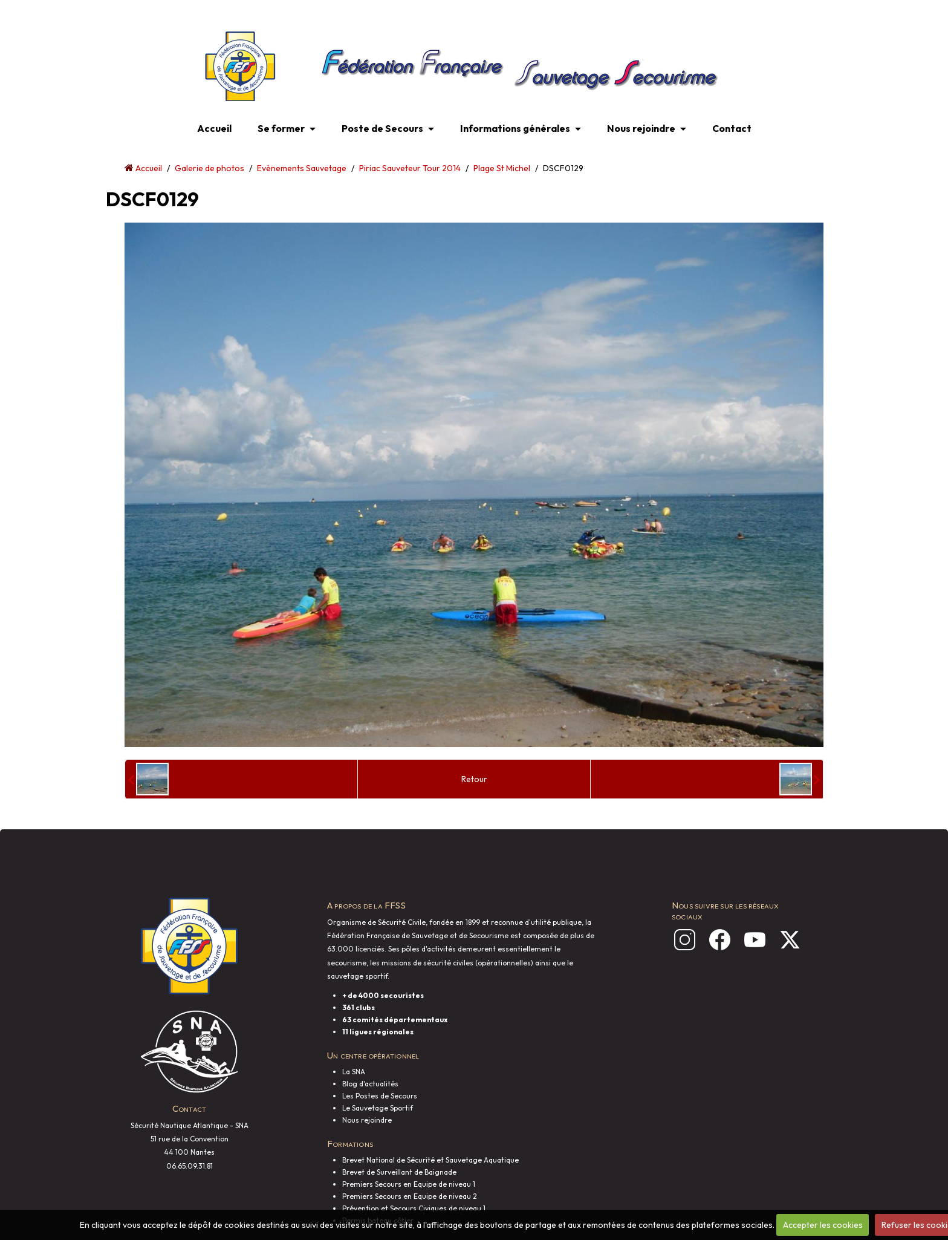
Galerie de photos (209, 168)
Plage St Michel (501, 168)
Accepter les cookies (823, 1224)
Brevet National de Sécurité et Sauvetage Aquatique (430, 1159)
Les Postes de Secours (379, 1095)
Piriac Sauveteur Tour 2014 (410, 168)
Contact (732, 128)
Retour (474, 779)
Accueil (214, 128)
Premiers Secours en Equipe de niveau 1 (408, 1184)
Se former (281, 128)
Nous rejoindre (641, 128)
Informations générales (515, 128)
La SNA (353, 1071)
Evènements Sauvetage (301, 168)
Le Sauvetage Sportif (377, 1107)
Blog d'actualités (370, 1083)
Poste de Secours (382, 128)
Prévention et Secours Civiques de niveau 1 (413, 1208)
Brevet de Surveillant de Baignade (399, 1171)
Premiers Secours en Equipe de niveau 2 (409, 1196)
